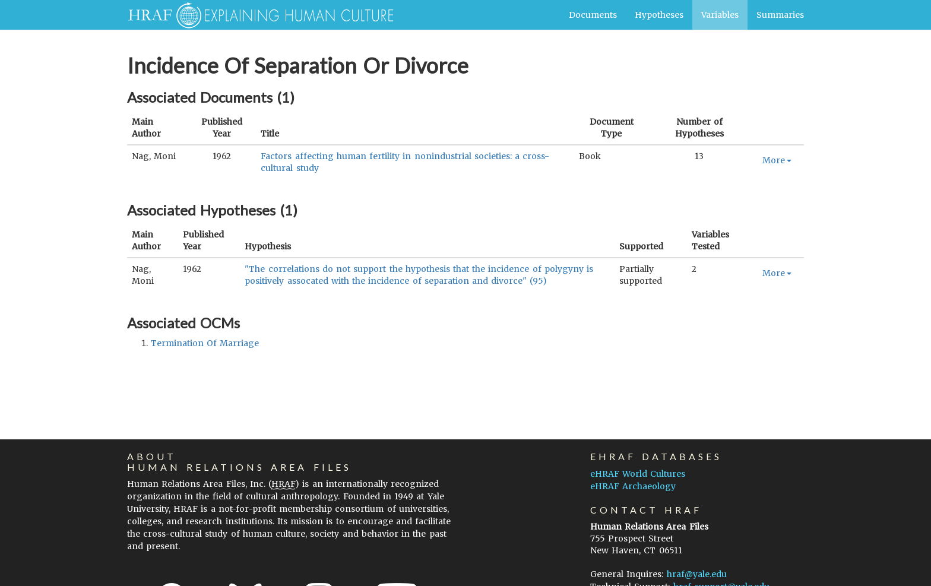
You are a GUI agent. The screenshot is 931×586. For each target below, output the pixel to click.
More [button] (776, 160)
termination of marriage (205, 343)
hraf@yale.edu (697, 574)
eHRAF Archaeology (633, 486)
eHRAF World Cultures (637, 473)
